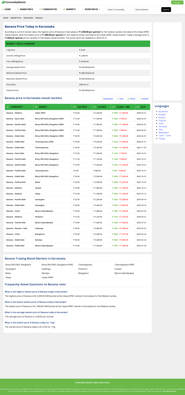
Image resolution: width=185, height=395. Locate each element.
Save (119, 98)
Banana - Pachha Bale (16, 130)
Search (166, 9)
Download (106, 98)
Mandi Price (25, 9)
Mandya (39, 240)
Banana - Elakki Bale (16, 136)
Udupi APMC (40, 113)
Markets (69, 9)
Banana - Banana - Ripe (17, 228)
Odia (160, 129)
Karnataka (29, 18)
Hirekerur (39, 217)
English (161, 117)
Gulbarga (39, 228)
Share (131, 98)
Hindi (160, 123)
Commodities (48, 9)
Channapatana (42, 147)
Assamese (163, 111)
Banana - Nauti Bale (16, 118)
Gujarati (162, 120)
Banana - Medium (15, 113)
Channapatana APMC (44, 142)
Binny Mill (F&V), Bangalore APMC (49, 118)
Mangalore (40, 234)
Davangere (40, 199)
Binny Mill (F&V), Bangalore (47, 153)
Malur (38, 182)
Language (176, 2)
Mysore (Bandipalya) (44, 211)
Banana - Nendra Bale (16, 124)
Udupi (38, 193)
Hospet (38, 188)
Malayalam (163, 132)
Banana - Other (14, 211)
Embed (143, 98)
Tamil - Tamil (164, 135)
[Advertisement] (167, 61)
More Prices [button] (90, 9)
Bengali (161, 114)
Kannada (162, 126)
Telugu (161, 138)
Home (6, 9)
